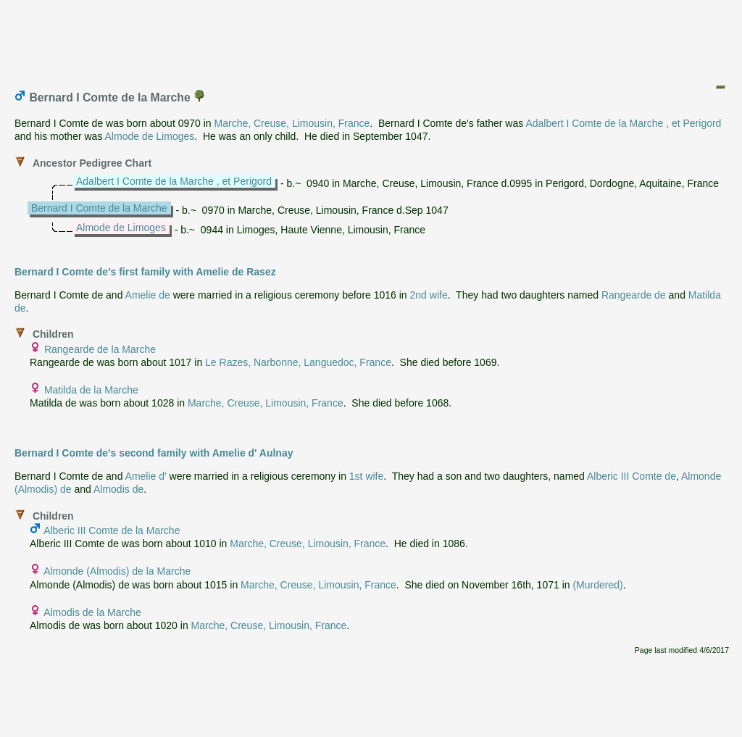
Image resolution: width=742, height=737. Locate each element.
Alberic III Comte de (631, 476)
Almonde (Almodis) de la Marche (117, 571)
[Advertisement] (371, 38)
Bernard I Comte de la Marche (99, 208)
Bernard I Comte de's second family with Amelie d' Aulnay (153, 453)
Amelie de (147, 295)
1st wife (366, 476)
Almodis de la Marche (92, 612)
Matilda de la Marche (91, 390)
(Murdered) (597, 585)
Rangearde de (633, 295)
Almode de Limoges (150, 136)
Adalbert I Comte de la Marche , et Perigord (623, 123)
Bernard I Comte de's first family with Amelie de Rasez (145, 272)
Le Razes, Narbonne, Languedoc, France (298, 362)
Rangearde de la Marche (100, 349)
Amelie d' (146, 476)
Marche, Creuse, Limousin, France (292, 123)
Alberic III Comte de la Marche (111, 530)
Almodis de (118, 489)
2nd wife (429, 295)
